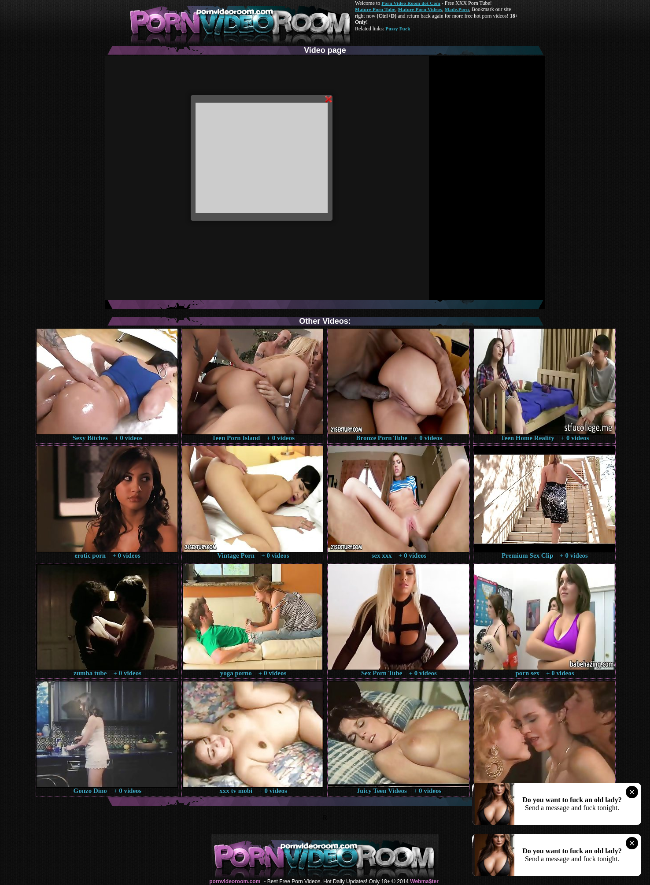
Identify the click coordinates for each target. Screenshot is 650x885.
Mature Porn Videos (420, 9)
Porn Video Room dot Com (410, 3)
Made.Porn (457, 9)
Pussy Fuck (397, 28)
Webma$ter (424, 881)
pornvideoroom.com (234, 881)
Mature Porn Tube (375, 9)
